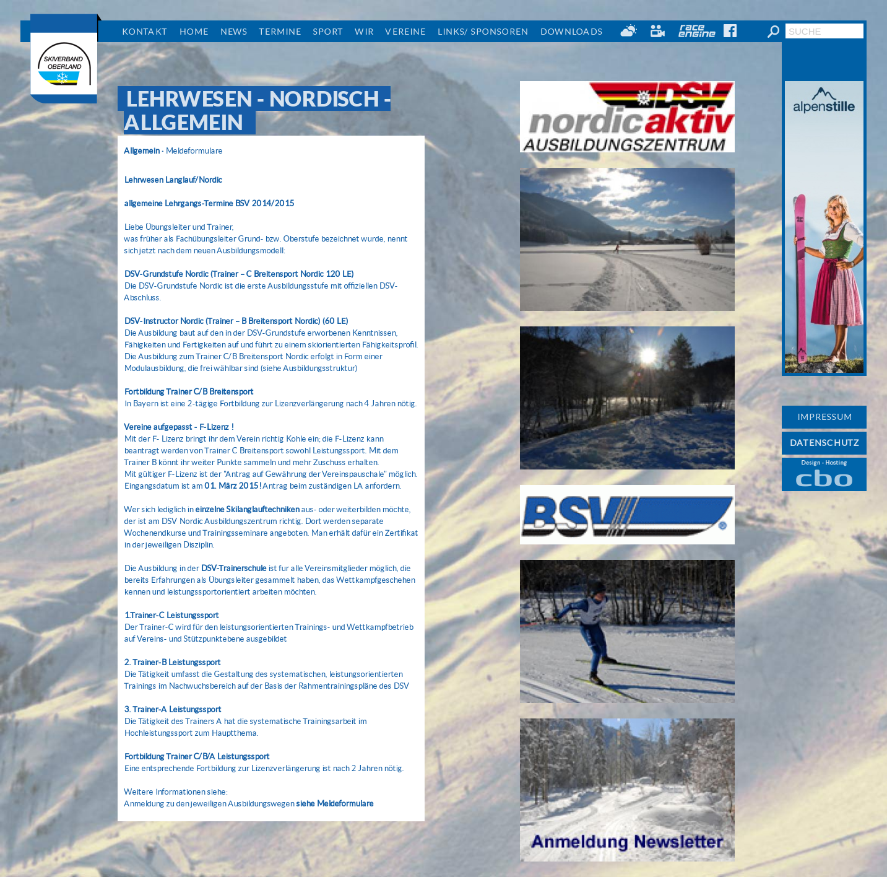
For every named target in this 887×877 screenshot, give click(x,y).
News (233, 32)
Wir (364, 32)
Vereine (405, 32)
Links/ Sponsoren (482, 32)
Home (193, 32)
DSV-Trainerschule (233, 568)
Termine (280, 32)
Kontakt (144, 32)
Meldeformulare (193, 150)
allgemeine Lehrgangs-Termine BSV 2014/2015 (209, 203)
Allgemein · (143, 150)
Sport (328, 32)
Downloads (571, 32)
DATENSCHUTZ (824, 443)
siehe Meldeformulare (334, 803)
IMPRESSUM (824, 417)
